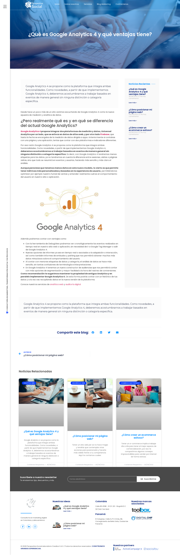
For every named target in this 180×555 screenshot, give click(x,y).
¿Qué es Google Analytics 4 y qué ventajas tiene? (138, 92)
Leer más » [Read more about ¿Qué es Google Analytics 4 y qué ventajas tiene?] (133, 103)
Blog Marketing (104, 4)
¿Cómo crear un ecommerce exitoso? (140, 129)
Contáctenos (122, 4)
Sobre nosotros (71, 4)
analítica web (56, 284)
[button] (93, 332)
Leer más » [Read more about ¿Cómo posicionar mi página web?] (133, 121)
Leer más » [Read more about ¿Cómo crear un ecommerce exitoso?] (133, 139)
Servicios (88, 4)
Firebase (104, 134)
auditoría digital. (73, 284)
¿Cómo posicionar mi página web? (140, 111)
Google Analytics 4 (31, 131)
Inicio (57, 4)
